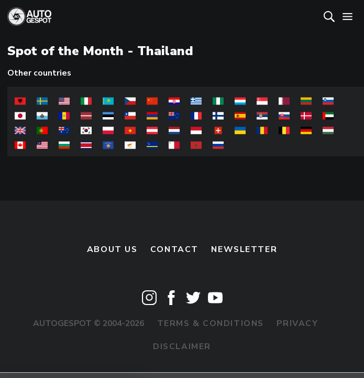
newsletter (244, 249)
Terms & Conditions (210, 323)
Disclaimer (182, 346)
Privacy (297, 323)
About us (112, 249)
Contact (174, 249)
